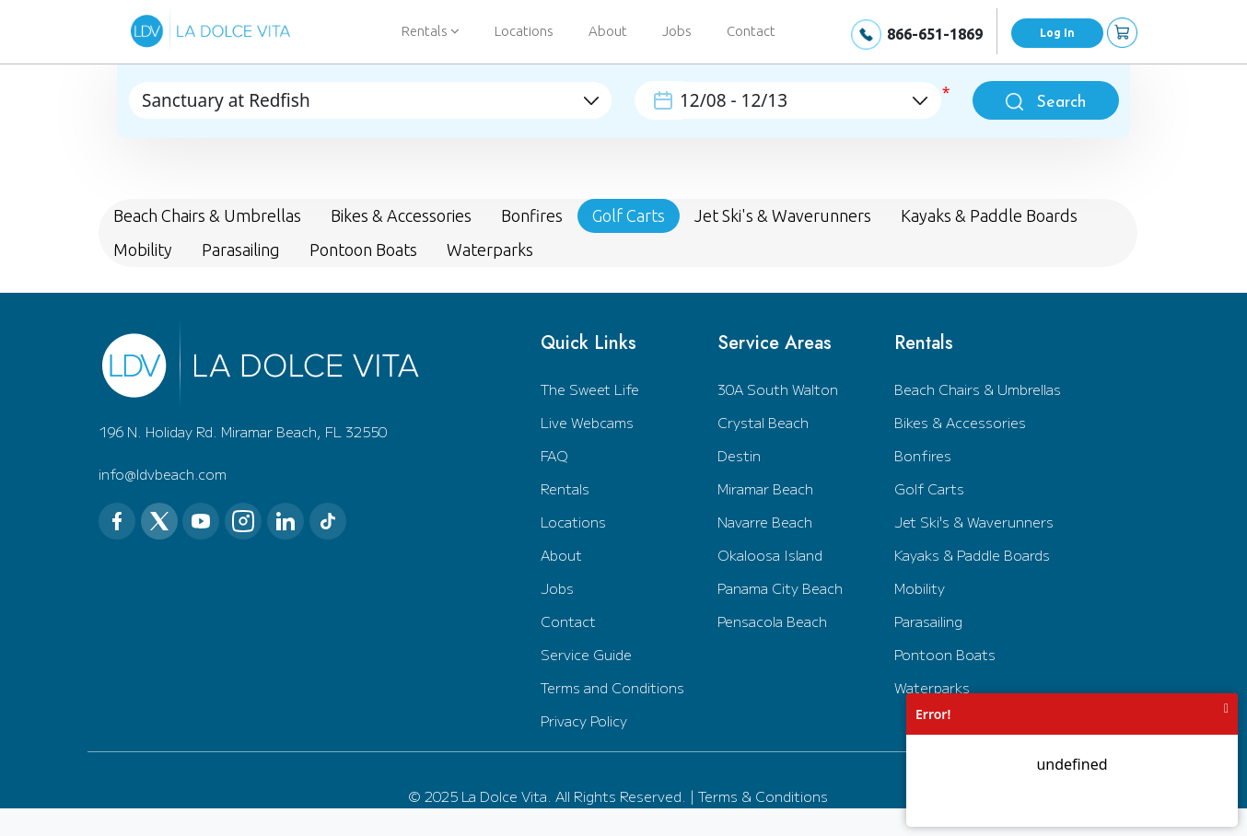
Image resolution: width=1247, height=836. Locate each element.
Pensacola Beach (772, 621)
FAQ (554, 455)
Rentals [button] (431, 31)
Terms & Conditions (763, 796)
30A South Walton (777, 389)
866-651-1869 (935, 34)
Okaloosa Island (769, 554)
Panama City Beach (780, 588)
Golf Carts (929, 488)
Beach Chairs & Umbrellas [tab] (207, 215)
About (608, 31)
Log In (1057, 33)
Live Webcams (587, 422)
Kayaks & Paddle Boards (972, 554)
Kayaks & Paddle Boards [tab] (989, 215)
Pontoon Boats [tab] (363, 249)
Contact (751, 31)
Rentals (565, 488)
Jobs (677, 31)
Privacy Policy (584, 720)
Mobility (919, 588)
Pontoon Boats (945, 654)
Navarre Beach (764, 521)
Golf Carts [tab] (628, 215)
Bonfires (922, 455)
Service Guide (586, 654)
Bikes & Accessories (960, 422)
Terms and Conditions (612, 687)
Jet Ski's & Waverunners (974, 521)
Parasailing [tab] (241, 249)
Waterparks (932, 687)
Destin (739, 455)
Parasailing (928, 621)
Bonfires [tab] (532, 215)
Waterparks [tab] (490, 249)
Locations (524, 31)
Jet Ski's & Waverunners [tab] (782, 215)
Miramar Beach (765, 488)
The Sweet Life (590, 389)
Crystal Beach (763, 422)
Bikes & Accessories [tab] (401, 215)
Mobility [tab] (142, 249)
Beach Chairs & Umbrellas (977, 389)
